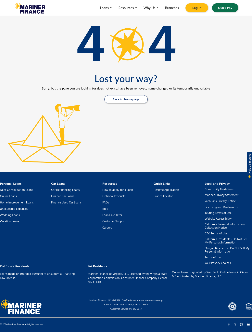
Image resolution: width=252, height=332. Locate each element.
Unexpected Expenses (14, 208)
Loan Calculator (112, 215)
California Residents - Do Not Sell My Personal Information (226, 240)
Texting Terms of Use (218, 212)
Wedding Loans (10, 215)
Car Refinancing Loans (65, 189)
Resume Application (166, 189)
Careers (107, 227)
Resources (109, 183)
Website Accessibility (218, 218)
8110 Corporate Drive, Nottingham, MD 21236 (126, 304)
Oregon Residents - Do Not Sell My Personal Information (227, 249)
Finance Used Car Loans (66, 202)
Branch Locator (163, 196)
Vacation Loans (9, 221)
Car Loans (58, 183)
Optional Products (113, 196)
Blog (105, 208)
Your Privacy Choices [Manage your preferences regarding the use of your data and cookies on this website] (218, 263)
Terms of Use (213, 257)
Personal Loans (10, 183)
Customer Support (114, 221)
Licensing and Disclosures (221, 207)
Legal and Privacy (217, 183)
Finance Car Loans (62, 196)
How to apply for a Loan (117, 189)
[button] (249, 166)
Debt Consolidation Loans (16, 189)
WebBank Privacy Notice (220, 201)
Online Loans (8, 196)
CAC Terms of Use (216, 233)
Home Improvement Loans (17, 202)
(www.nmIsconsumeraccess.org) (146, 300)
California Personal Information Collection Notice (225, 226)
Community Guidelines (219, 189)
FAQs (105, 202)
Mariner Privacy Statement (222, 195)
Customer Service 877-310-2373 (126, 308)
